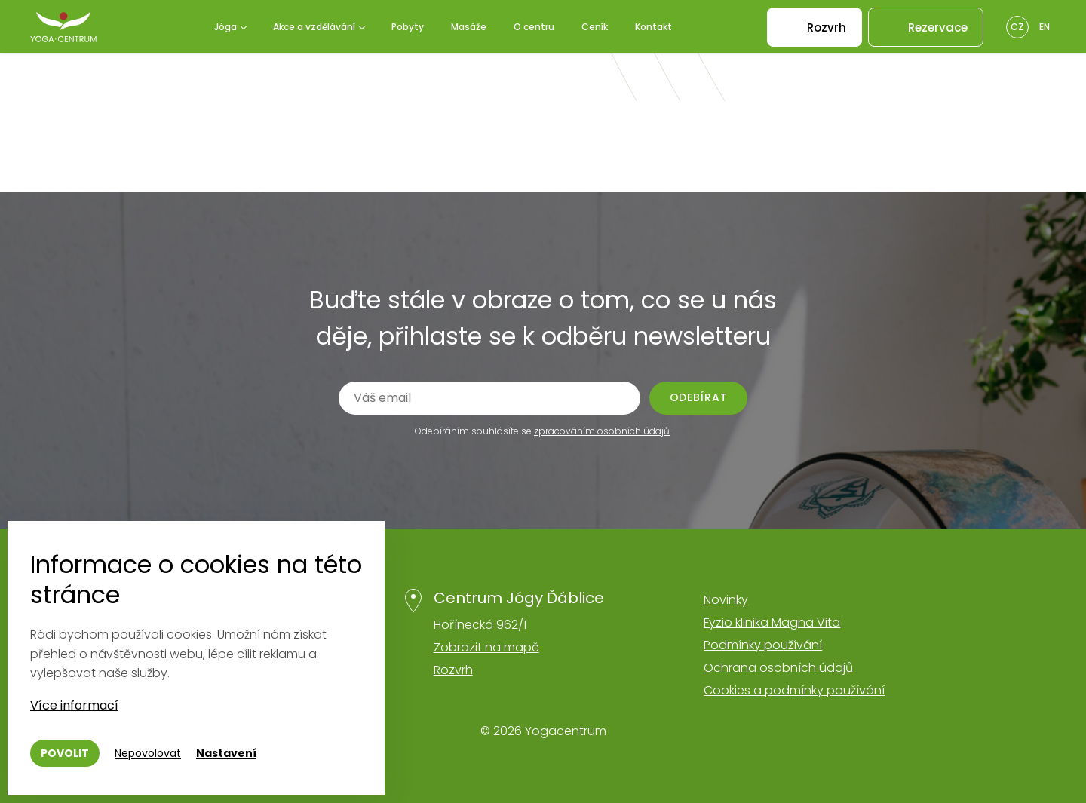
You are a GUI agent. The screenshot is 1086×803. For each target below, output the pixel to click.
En (1044, 26)
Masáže (468, 26)
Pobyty (407, 26)
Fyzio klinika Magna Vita (772, 622)
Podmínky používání (763, 645)
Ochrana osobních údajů (778, 667)
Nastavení (226, 753)
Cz (1017, 26)
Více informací (74, 705)
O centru (534, 26)
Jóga (225, 26)
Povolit (65, 753)
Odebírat (699, 397)
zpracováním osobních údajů (602, 430)
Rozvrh (453, 670)
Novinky (726, 599)
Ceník (594, 26)
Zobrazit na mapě (486, 647)
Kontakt (653, 26)
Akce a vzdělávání (314, 26)
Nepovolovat (148, 753)
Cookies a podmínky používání (794, 690)
